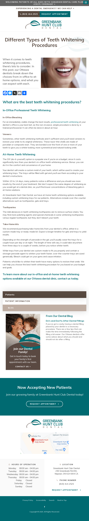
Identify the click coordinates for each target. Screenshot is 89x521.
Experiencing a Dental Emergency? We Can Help (44, 8)
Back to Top (62, 500)
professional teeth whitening (64, 122)
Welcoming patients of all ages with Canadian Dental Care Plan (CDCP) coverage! (44, 3)
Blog (11, 308)
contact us (64, 278)
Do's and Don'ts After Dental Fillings (65, 320)
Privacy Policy (28, 500)
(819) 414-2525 (30, 14)
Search (51, 500)
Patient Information (17, 301)
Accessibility (41, 500)
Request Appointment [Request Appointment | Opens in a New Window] (55, 14)
